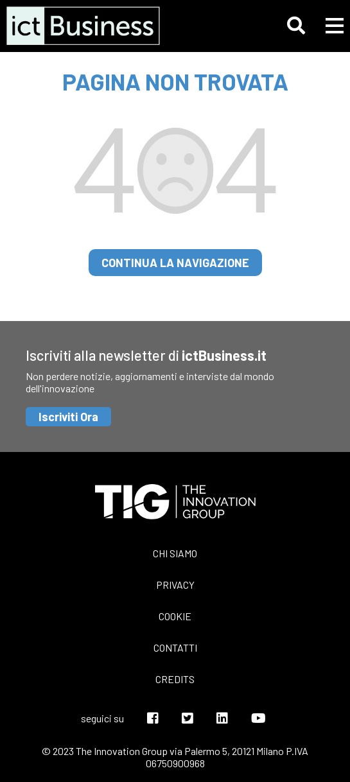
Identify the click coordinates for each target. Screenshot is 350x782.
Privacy (175, 584)
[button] (296, 25)
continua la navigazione (175, 263)
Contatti (175, 647)
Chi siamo (175, 553)
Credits (175, 679)
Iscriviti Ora (68, 417)
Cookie (175, 616)
